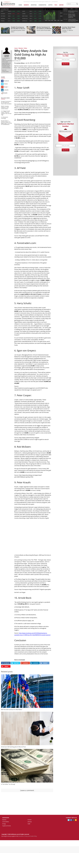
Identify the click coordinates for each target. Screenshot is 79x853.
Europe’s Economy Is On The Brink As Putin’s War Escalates (6, 103)
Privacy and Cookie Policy (30, 836)
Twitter (4, 84)
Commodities (42, 5)
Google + (4, 87)
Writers (61, 5)
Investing (34, 5)
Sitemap (30, 821)
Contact (29, 819)
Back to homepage (19, 660)
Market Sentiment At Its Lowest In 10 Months (44, 27)
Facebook (5, 81)
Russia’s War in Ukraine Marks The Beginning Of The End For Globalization (6, 122)
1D (45, 9)
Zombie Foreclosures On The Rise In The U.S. (18, 27)
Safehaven (5, 817)
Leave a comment (27, 790)
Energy (4, 823)
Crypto (50, 5)
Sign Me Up (65, 63)
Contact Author (5, 71)
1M (47, 9)
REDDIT (44, 663)
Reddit (4, 93)
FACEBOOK (6, 663)
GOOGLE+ (25, 663)
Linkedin (5, 90)
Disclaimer (21, 836)
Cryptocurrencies (6, 825)
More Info (4, 70)
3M (49, 9)
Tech (55, 5)
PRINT (5, 666)
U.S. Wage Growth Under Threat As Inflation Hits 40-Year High (6, 112)
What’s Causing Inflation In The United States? (5, 107)
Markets (26, 5)
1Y (52, 9)
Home (20, 5)
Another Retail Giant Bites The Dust (68, 27)
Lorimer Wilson (20, 63)
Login (29, 823)
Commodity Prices (5, 9)
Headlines (65, 9)
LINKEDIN (34, 663)
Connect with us (71, 817)
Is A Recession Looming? (4, 117)
